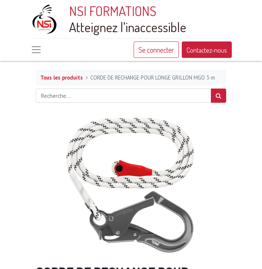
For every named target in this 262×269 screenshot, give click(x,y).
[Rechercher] (218, 96)
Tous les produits (61, 77)
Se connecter (156, 50)
